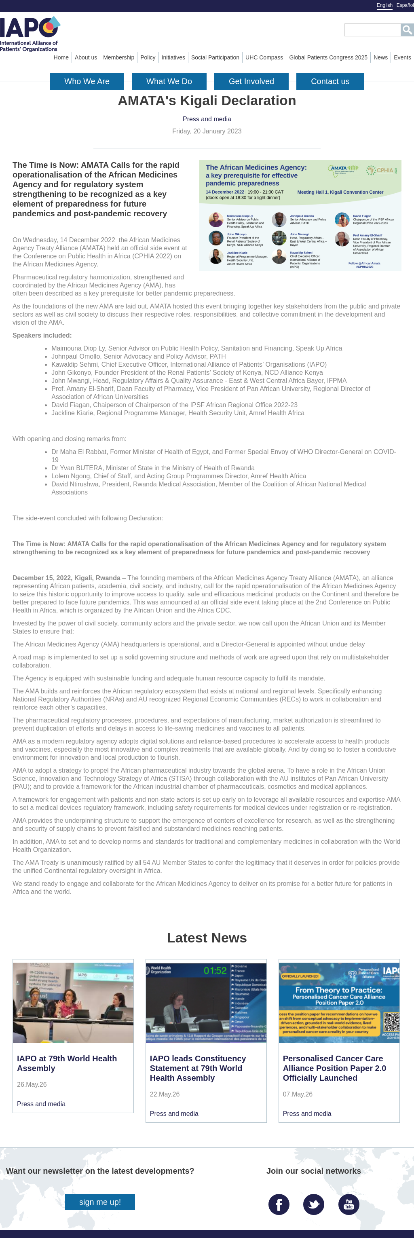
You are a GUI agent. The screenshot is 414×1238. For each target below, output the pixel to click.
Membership (118, 57)
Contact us (330, 81)
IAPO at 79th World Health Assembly (67, 1063)
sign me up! (100, 1202)
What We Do (169, 81)
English (385, 5)
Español (405, 5)
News (381, 57)
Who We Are (87, 81)
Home (61, 57)
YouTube (350, 1201)
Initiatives (173, 57)
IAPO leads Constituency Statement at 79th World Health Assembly (198, 1068)
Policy (147, 57)
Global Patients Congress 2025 (328, 57)
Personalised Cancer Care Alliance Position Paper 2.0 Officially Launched (335, 1068)
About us (86, 57)
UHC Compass (264, 57)
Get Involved (251, 81)
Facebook (280, 1201)
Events (402, 57)
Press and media (207, 119)
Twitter (315, 1201)
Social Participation (215, 57)
